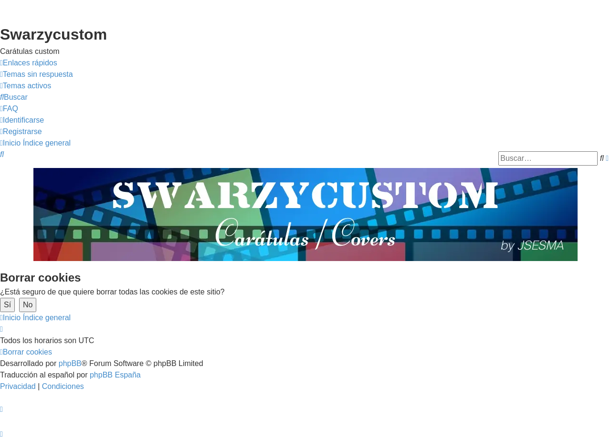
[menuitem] (36, 74)
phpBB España (115, 375)
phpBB (70, 363)
